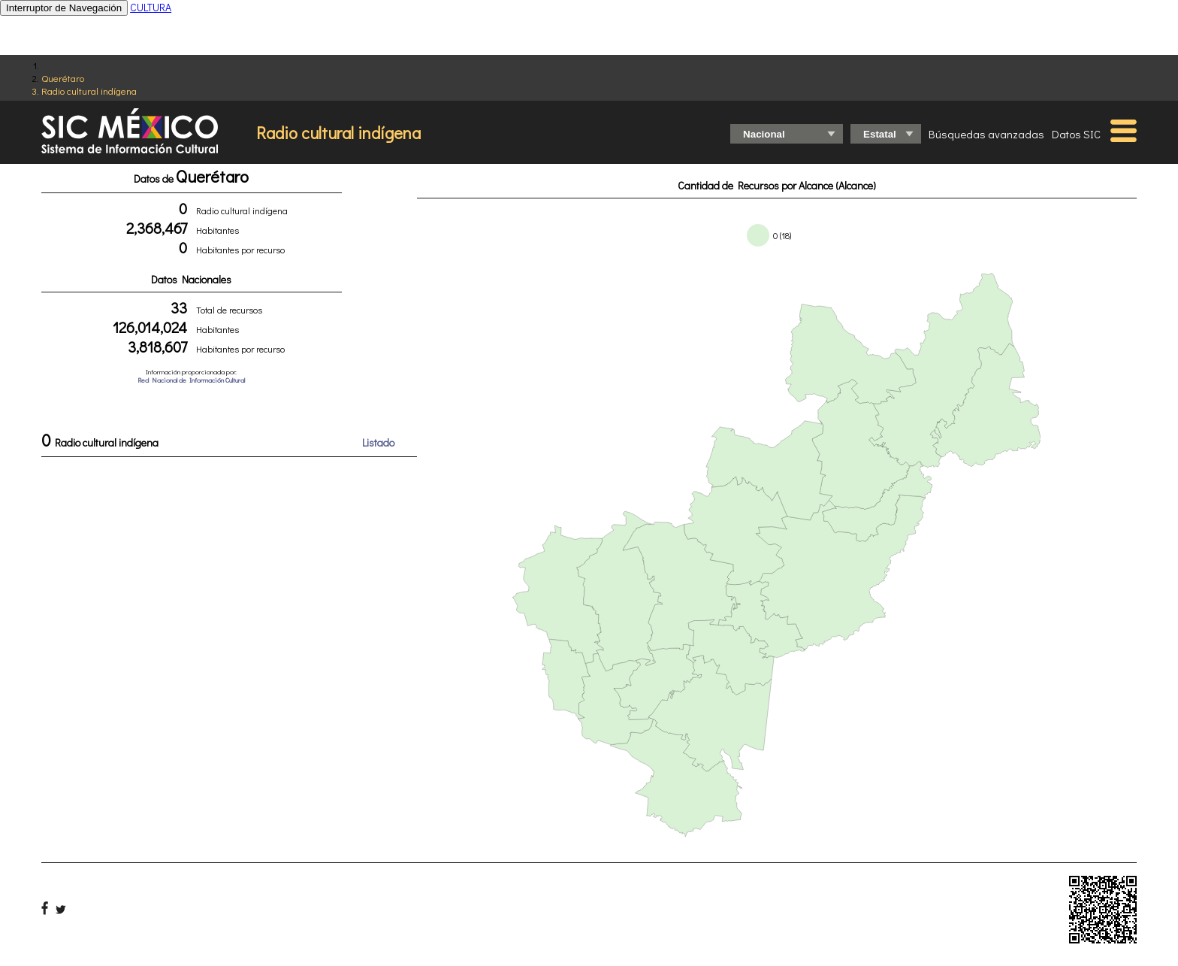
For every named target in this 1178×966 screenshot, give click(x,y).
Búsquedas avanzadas (986, 133)
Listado (378, 442)
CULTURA (150, 7)
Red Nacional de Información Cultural (191, 380)
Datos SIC (1076, 133)
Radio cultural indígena (89, 90)
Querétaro (62, 77)
